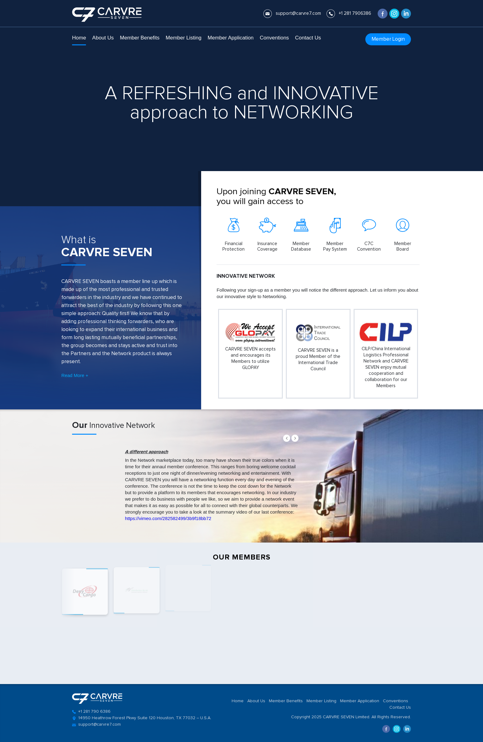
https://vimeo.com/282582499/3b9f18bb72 (168, 518)
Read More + (74, 375)
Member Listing (183, 38)
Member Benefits (140, 38)
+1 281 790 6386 (94, 711)
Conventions (274, 38)
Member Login (388, 39)
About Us (103, 38)
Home (79, 38)
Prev (286, 438)
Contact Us (308, 38)
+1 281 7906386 (355, 13)
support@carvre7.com (298, 13)
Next (294, 438)
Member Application (231, 38)
